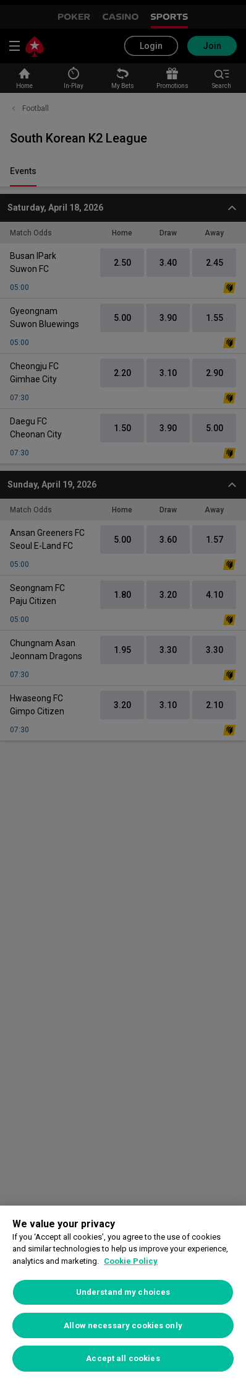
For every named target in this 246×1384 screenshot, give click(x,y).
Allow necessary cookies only (123, 1325)
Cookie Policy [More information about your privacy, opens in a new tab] (131, 1261)
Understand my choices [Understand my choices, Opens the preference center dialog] (123, 1292)
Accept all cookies (122, 1358)
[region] (123, 1295)
